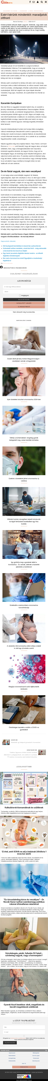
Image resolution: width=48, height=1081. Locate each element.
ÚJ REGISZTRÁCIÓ (24, 306)
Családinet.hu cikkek (10, 11)
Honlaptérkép (12, 1058)
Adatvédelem (12, 1055)
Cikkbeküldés (12, 1060)
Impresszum (12, 1053)
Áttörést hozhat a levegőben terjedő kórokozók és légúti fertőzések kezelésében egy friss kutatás (23, 521)
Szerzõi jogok (36, 1055)
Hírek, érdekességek (36, 11)
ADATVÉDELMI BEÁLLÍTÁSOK (24, 1080)
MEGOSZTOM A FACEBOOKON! (13, 267)
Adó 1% (24, 1063)
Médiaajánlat (36, 1053)
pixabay (11, 263)
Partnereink (36, 1058)
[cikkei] (25, 21)
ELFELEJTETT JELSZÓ (24, 303)
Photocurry (5, 263)
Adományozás (36, 1060)
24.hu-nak (11, 146)
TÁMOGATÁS (24, 1067)
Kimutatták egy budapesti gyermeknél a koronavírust (25, 742)
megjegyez (25, 295)
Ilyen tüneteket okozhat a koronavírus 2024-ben (24, 399)
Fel (46, 1050)
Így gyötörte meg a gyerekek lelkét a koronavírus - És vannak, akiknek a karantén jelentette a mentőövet (23, 564)
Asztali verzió (5, 1050)
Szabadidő (23, 11)
